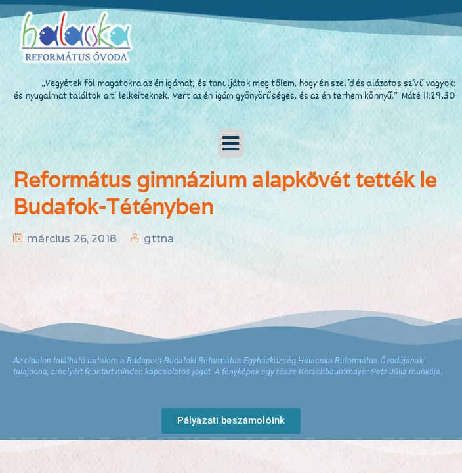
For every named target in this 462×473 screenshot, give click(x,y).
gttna (159, 239)
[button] (231, 143)
